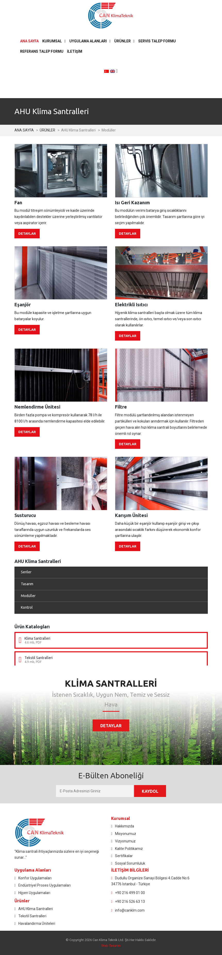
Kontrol (27, 607)
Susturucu (25, 515)
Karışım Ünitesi (131, 515)
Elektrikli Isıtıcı (131, 304)
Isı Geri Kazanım (132, 202)
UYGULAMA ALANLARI (88, 41)
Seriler (26, 572)
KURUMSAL (52, 41)
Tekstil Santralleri (38, 658)
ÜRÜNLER (122, 41)
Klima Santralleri (37, 638)
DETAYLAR (27, 233)
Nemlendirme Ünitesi (37, 406)
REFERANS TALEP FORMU (41, 51)
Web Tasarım (111, 946)
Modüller (28, 596)
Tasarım (27, 584)
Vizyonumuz (125, 841)
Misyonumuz (125, 834)
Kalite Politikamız (129, 849)
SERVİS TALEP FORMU (157, 41)
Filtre (121, 406)
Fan (18, 202)
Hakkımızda (124, 826)
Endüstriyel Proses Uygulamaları (44, 885)
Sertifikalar (124, 856)
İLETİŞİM (74, 51)
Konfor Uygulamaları (35, 878)
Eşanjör (22, 304)
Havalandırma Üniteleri (36, 923)
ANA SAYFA (29, 41)
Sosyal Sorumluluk (130, 863)
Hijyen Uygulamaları (34, 893)
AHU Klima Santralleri (35, 909)
